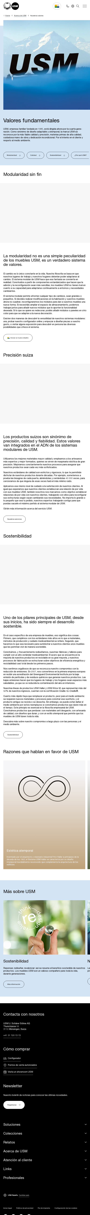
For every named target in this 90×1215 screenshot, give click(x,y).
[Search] (77, 6)
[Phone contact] (67, 6)
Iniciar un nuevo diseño (17, 338)
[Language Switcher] (72, 6)
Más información (13, 984)
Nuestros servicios (14, 519)
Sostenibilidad (13, 735)
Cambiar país (24, 1195)
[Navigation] (85, 6)
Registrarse (14, 1105)
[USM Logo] (11, 6)
